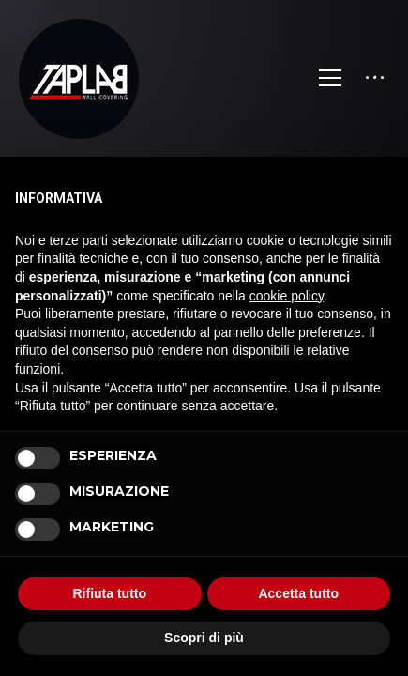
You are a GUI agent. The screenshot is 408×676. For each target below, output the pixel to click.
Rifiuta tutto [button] (109, 593)
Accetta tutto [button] (298, 593)
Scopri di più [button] (204, 637)
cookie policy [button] (286, 295)
